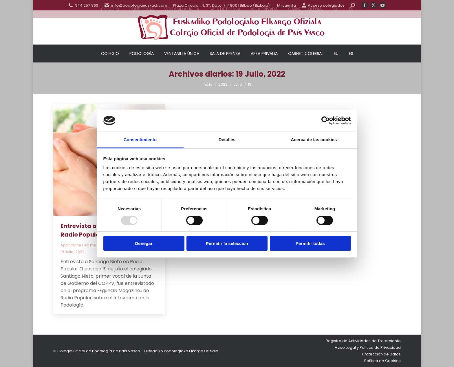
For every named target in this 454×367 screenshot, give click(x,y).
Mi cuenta (286, 5)
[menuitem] (336, 53)
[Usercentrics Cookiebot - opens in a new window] (325, 120)
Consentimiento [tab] (140, 139)
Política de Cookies (382, 361)
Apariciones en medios (83, 245)
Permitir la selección (227, 243)
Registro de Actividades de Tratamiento (363, 341)
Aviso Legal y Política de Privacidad (368, 347)
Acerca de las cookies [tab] (314, 139)
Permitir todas (310, 243)
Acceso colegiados (323, 5)
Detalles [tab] (227, 139)
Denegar (143, 243)
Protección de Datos (381, 354)
